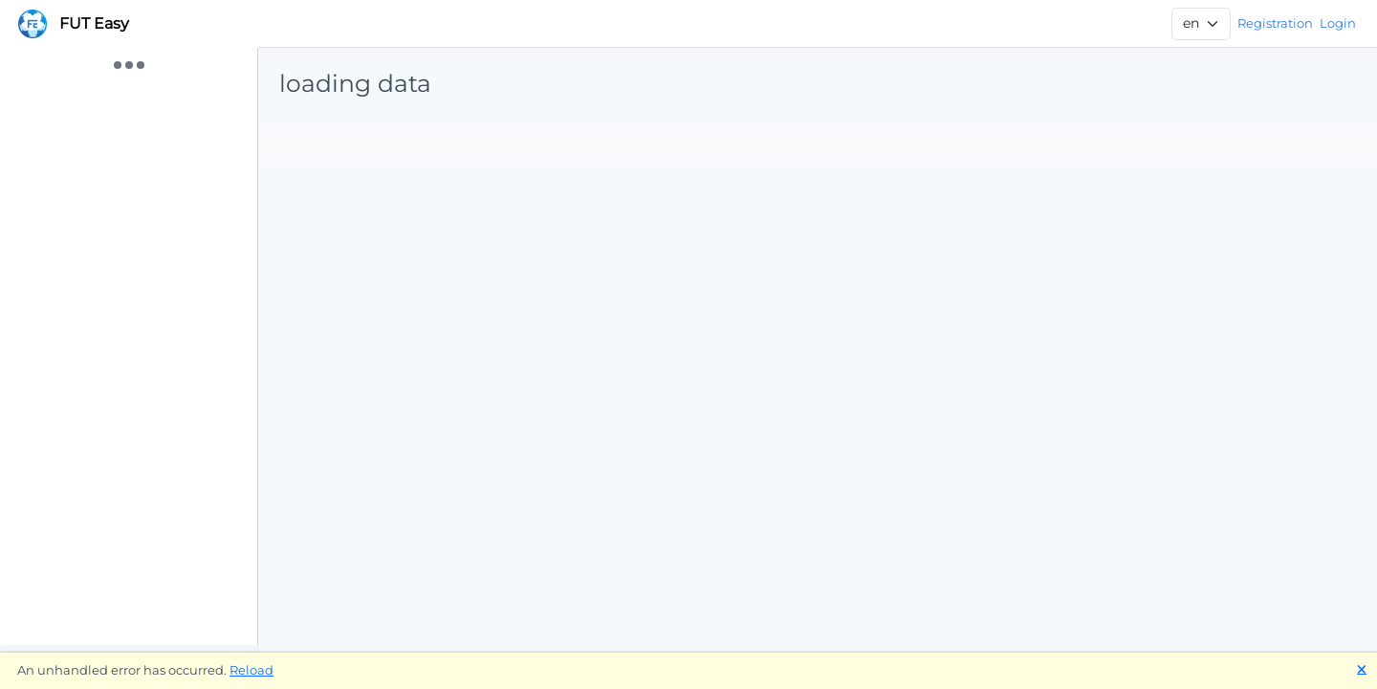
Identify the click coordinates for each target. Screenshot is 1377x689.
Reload (251, 670)
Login (1338, 23)
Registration (1275, 23)
